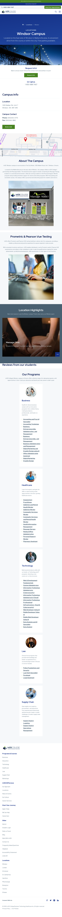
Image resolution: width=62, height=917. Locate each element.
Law (3, 771)
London (4, 867)
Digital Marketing (29, 458)
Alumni (4, 824)
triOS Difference (8, 783)
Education (5, 761)
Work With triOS (7, 838)
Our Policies (15, 908)
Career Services (7, 801)
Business (5, 757)
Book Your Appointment (52, 7)
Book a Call (8, 127)
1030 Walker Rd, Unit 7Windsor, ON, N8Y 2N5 (10, 106)
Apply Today (5, 809)
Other (4, 820)
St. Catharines (6, 874)
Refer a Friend (6, 831)
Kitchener (5, 871)
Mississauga (6, 881)
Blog (3, 834)
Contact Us (5, 842)
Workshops (5, 778)
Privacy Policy (6, 908)
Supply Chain (6, 775)
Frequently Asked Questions (10, 845)
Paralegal (26, 675)
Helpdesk (5, 849)
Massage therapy (29, 529)
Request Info (31, 75)
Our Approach (6, 786)
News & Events (6, 793)
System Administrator (31, 585)
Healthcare (5, 768)
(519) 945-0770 (10, 118)
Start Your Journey (9, 805)
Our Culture (5, 797)
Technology (5, 764)
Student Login (6, 827)
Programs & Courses (9, 753)
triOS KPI (5, 856)
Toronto (4, 889)
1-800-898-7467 (8, 7)
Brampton (5, 885)
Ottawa (4, 892)
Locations (29, 24)
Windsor (4, 864)
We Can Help (6, 812)
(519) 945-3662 (9, 120)
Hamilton (5, 878)
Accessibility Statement (9, 852)
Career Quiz (5, 816)
